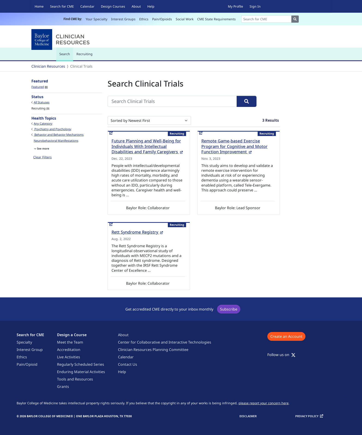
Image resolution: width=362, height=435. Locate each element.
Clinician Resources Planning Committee (153, 349)
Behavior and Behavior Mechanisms (59, 135)
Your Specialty (96, 19)
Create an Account (286, 336)
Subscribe (228, 309)
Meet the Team (70, 342)
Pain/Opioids (162, 19)
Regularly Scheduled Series (80, 364)
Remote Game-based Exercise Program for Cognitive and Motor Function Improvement (234, 146)
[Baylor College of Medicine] (61, 39)
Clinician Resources (48, 66)
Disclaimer (248, 416)
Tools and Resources (75, 379)
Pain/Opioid (27, 364)
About (136, 6)
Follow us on (281, 354)
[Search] (266, 19)
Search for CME (62, 6)
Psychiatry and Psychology (52, 129)
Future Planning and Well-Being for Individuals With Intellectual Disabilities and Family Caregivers (147, 146)
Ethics (143, 19)
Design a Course (72, 334)
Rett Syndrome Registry (137, 232)
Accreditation (68, 349)
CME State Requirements (216, 19)
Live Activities (68, 356)
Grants (63, 386)
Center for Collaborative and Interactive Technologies (164, 342)
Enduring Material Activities (81, 371)
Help (150, 6)
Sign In (255, 6)
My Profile (235, 6)
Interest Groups (123, 19)
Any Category (43, 123)
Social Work (184, 19)
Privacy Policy (306, 416)
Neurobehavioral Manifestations (56, 141)
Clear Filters (42, 157)
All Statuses (41, 102)
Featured (39, 87)
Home (39, 6)
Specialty (24, 342)
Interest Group (30, 349)
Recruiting (84, 54)
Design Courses (113, 6)
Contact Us (127, 364)
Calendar (87, 6)
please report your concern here (263, 403)
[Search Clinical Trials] (172, 101)
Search (65, 56)
